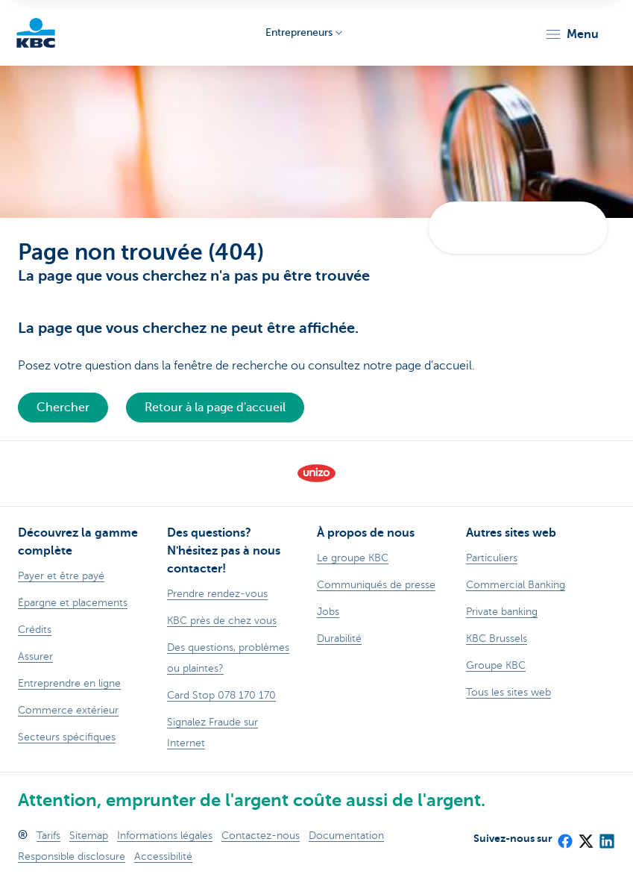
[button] (571, 34)
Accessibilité (163, 856)
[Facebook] (564, 836)
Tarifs (48, 835)
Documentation (346, 835)
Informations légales (164, 835)
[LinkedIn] (606, 836)
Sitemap (88, 835)
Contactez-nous (260, 835)
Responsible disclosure (71, 856)
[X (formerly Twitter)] (585, 836)
